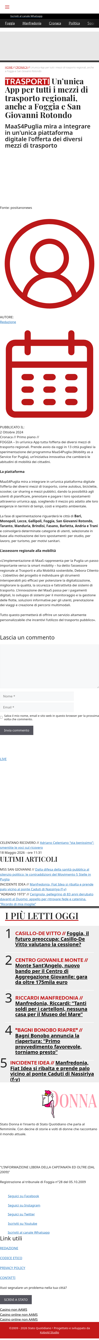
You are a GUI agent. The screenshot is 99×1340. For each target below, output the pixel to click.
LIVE (3, 759)
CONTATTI (7, 1277)
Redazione (8, 322)
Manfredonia (31, 23)
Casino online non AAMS (19, 1314)
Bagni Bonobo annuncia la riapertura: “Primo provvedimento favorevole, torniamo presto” (48, 1043)
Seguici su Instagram (24, 1205)
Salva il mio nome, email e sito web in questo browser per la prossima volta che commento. (51, 717)
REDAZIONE (9, 1248)
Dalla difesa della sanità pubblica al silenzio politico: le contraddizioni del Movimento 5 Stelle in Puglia (45, 874)
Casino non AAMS (13, 1309)
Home (9, 67)
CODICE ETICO (11, 1258)
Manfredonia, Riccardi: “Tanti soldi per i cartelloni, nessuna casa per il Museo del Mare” (51, 1008)
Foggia (10, 23)
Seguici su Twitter (21, 1214)
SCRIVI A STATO (16, 1299)
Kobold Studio (49, 1332)
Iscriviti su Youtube (22, 1223)
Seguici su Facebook (23, 1196)
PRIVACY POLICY (12, 1268)
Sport (92, 23)
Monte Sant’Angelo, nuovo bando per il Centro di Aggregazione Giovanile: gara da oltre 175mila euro (51, 973)
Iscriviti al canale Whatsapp (29, 1232)
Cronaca (55, 23)
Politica (74, 23)
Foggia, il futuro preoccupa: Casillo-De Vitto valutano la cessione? (52, 939)
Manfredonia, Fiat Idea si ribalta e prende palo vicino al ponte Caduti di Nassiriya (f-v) (52, 1071)
